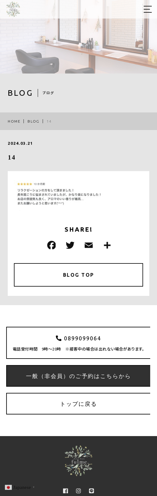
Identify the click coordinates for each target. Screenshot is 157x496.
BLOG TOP (78, 275)
